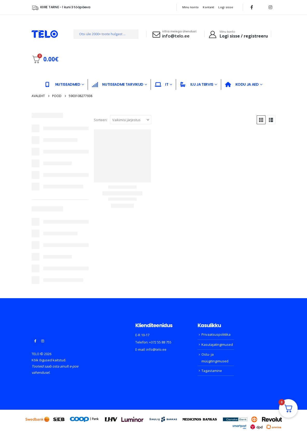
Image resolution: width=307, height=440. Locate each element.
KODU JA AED (242, 84)
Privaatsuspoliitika (216, 334)
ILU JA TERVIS (196, 84)
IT (161, 84)
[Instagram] (270, 7)
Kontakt (208, 7)
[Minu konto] (238, 34)
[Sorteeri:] (130, 119)
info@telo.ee (156, 349)
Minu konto (190, 7)
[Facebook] (252, 7)
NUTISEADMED (62, 84)
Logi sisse (225, 7)
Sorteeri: (100, 120)
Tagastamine (211, 370)
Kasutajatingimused (217, 344)
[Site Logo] (45, 34)
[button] (261, 119)
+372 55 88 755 (160, 342)
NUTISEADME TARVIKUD (117, 84)
